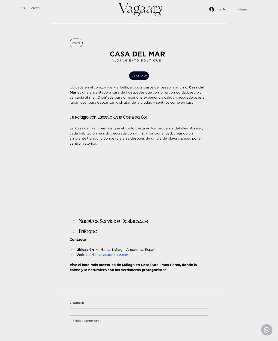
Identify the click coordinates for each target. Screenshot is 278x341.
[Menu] (242, 9)
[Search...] (35, 8)
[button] (74, 221)
